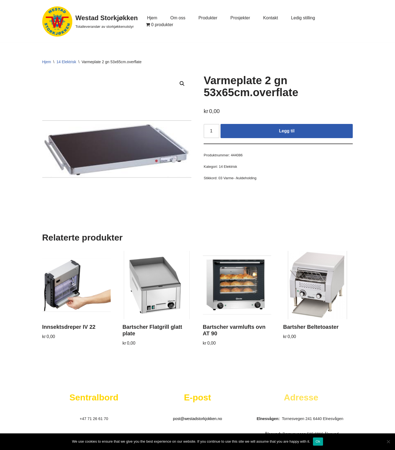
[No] (388, 441)
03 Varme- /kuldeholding (237, 178)
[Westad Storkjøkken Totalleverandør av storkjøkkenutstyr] (90, 21)
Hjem (152, 18)
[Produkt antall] (211, 131)
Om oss (177, 18)
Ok (318, 441)
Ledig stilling (303, 18)
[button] (182, 84)
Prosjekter (240, 18)
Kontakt (270, 18)
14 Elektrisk (66, 62)
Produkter (207, 18)
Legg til (286, 131)
